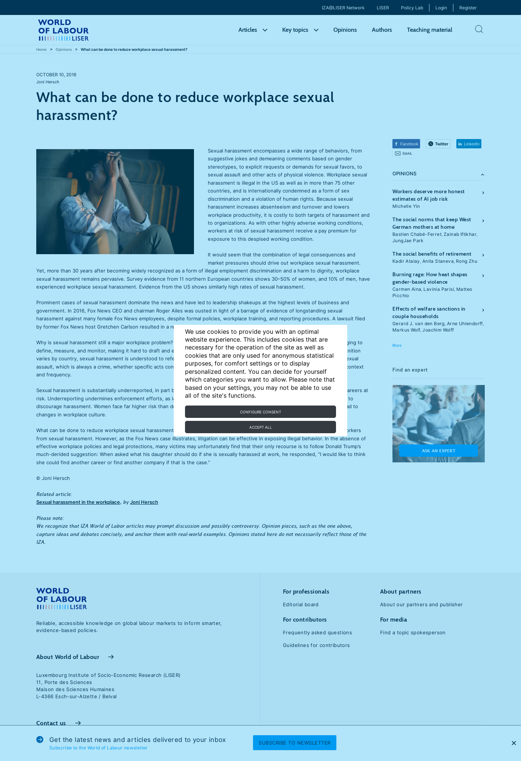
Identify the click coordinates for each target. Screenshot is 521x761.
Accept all (260, 427)
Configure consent (260, 412)
